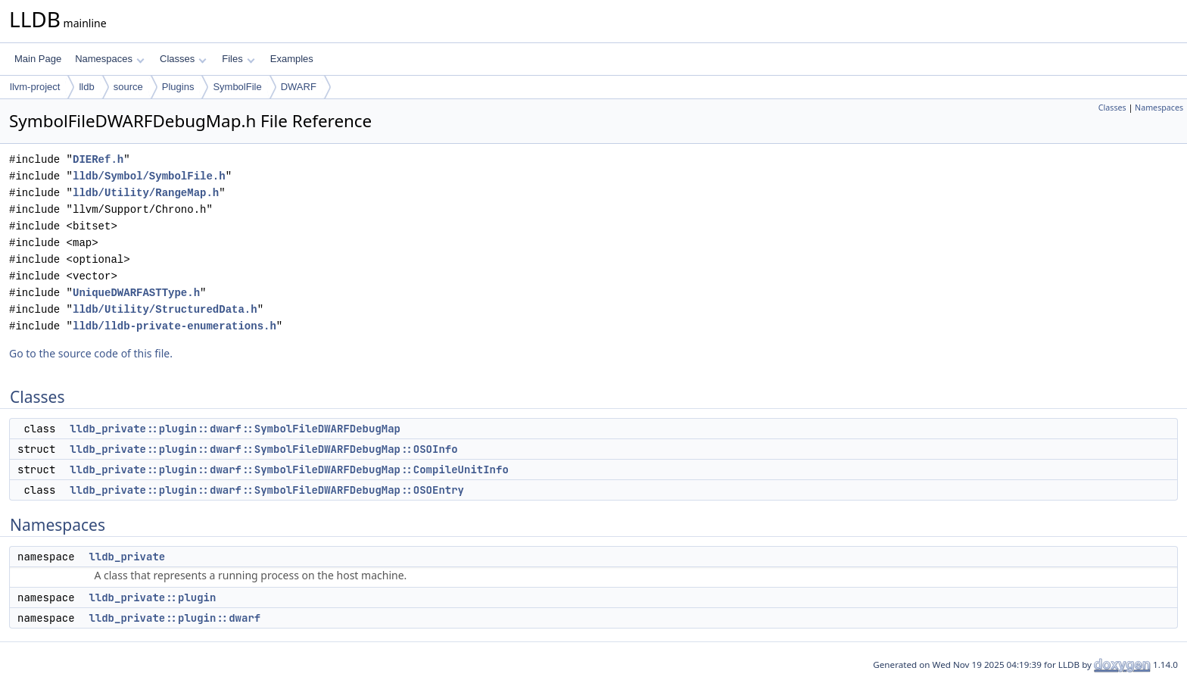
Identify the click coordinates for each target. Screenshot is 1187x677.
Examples (291, 58)
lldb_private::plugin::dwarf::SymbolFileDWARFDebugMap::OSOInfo (263, 449)
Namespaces (109, 58)
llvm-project (35, 86)
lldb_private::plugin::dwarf (174, 618)
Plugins (178, 86)
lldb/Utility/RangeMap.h (146, 193)
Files (238, 58)
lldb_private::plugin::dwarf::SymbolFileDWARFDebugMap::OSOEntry (267, 490)
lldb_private (127, 556)
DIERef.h (98, 159)
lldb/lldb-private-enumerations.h (174, 326)
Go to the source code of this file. (91, 353)
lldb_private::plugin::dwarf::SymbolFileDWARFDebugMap (235, 428)
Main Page (37, 58)
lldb (86, 86)
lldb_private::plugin (152, 597)
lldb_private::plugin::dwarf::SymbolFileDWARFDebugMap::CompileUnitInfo (289, 469)
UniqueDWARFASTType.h (136, 292)
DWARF (298, 86)
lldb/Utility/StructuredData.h (165, 309)
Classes (183, 58)
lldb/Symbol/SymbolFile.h (149, 176)
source (128, 86)
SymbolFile (237, 86)
